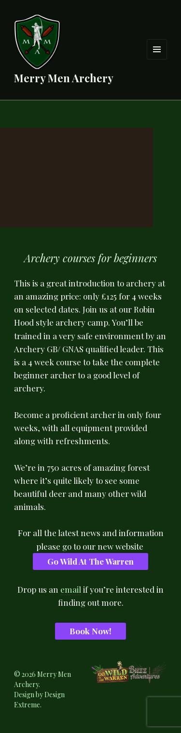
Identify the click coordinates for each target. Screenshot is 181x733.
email (70, 589)
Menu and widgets (157, 59)
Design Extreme (39, 699)
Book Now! (90, 631)
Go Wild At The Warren (90, 561)
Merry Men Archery (63, 78)
